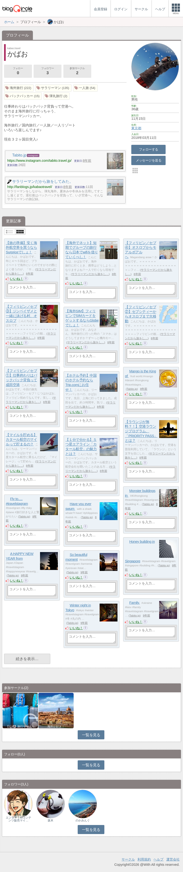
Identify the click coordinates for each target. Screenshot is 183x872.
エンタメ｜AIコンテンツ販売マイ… (18, 819)
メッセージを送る (148, 160)
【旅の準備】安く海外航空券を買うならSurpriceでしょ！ (21, 247)
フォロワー (47, 71)
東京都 (136, 128)
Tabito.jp (132, 388)
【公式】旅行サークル (20, 726)
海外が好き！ (56, 726)
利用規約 (144, 859)
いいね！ (16, 279)
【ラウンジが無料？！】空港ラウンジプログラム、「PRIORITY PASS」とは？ (141, 431)
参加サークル (77, 71)
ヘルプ (158, 859)
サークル (128, 859)
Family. (134, 602)
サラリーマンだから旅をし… (90, 274)
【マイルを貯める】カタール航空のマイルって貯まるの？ (21, 439)
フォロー (17, 71)
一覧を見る (91, 735)
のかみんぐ (83, 820)
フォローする (148, 149)
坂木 (50, 820)
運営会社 (173, 859)
